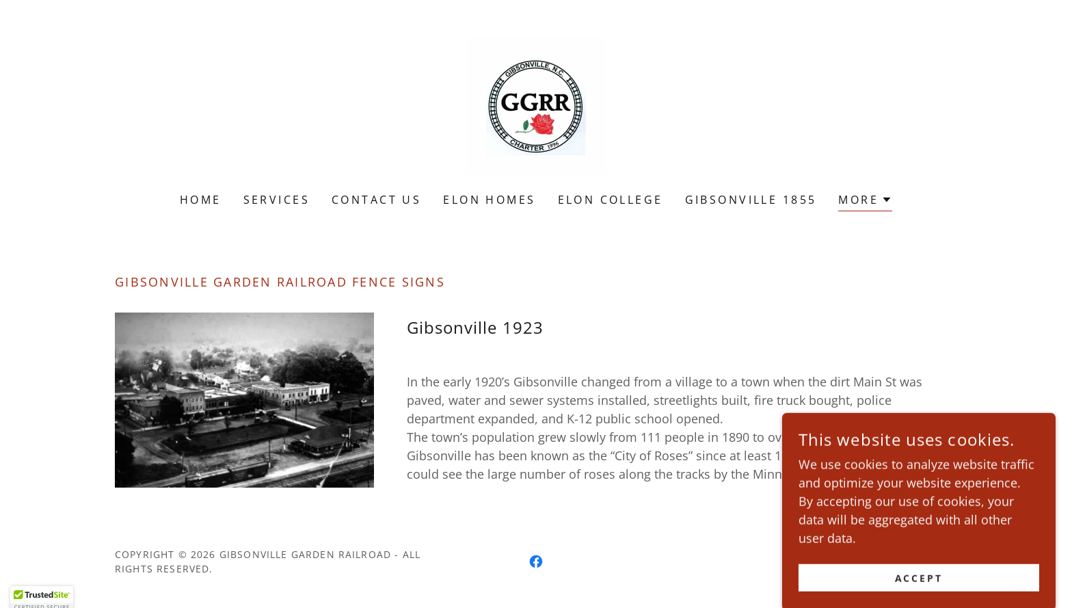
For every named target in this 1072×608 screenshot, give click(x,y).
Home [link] (201, 199)
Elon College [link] (610, 199)
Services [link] (276, 199)
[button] (865, 201)
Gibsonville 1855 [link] (751, 199)
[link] (536, 105)
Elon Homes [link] (489, 199)
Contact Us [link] (376, 199)
